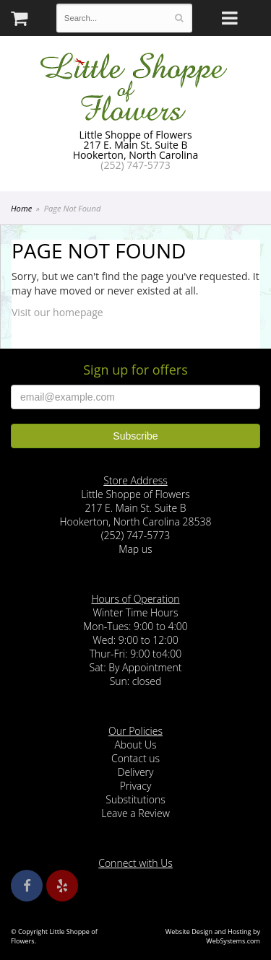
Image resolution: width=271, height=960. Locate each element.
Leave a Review (135, 813)
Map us (135, 549)
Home (21, 208)
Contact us (135, 758)
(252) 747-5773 (135, 165)
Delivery (136, 772)
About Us (135, 744)
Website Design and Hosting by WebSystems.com (212, 936)
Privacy (136, 786)
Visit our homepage (57, 312)
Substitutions (135, 799)
